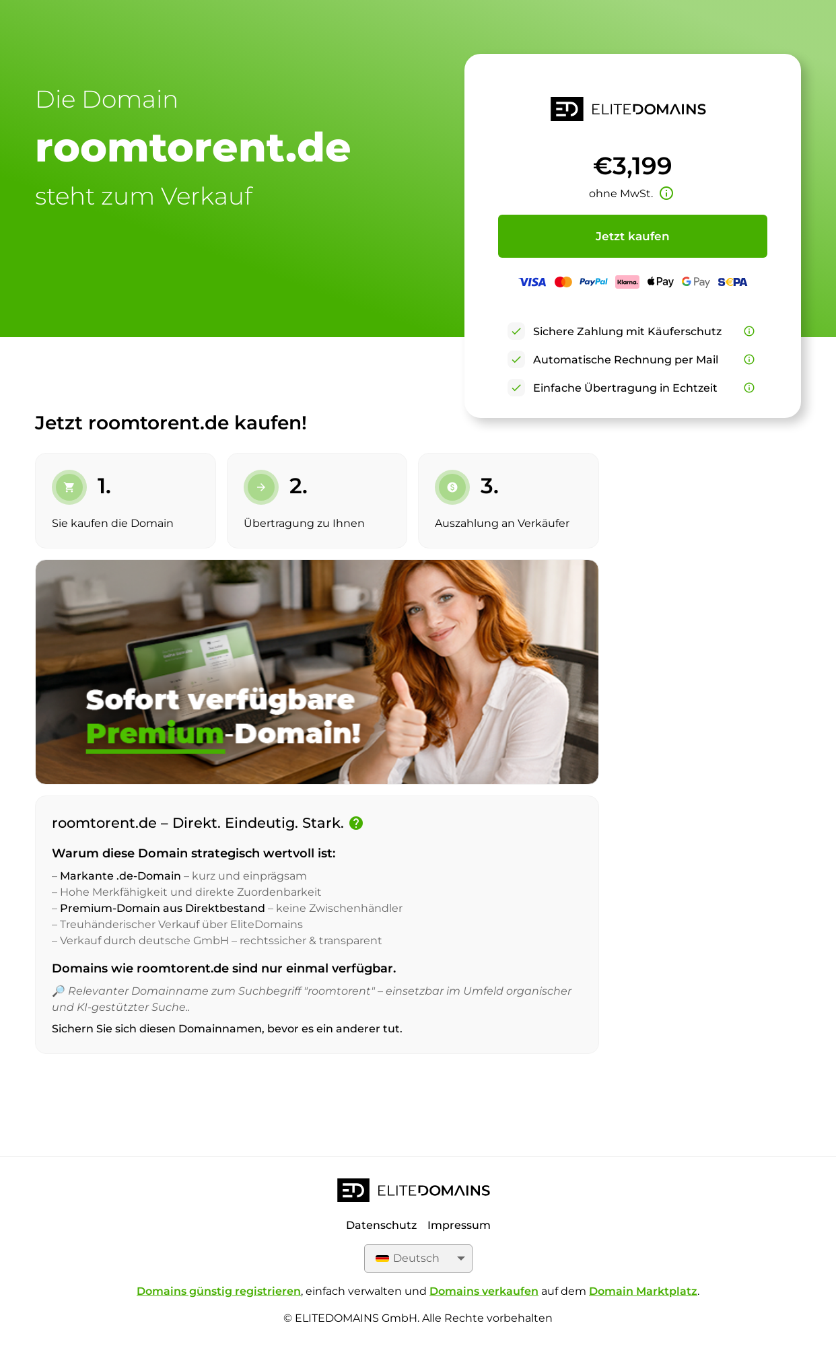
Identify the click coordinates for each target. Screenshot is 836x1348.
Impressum (459, 1225)
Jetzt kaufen (633, 236)
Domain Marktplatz (643, 1291)
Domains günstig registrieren (219, 1291)
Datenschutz (381, 1225)
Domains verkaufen (483, 1291)
